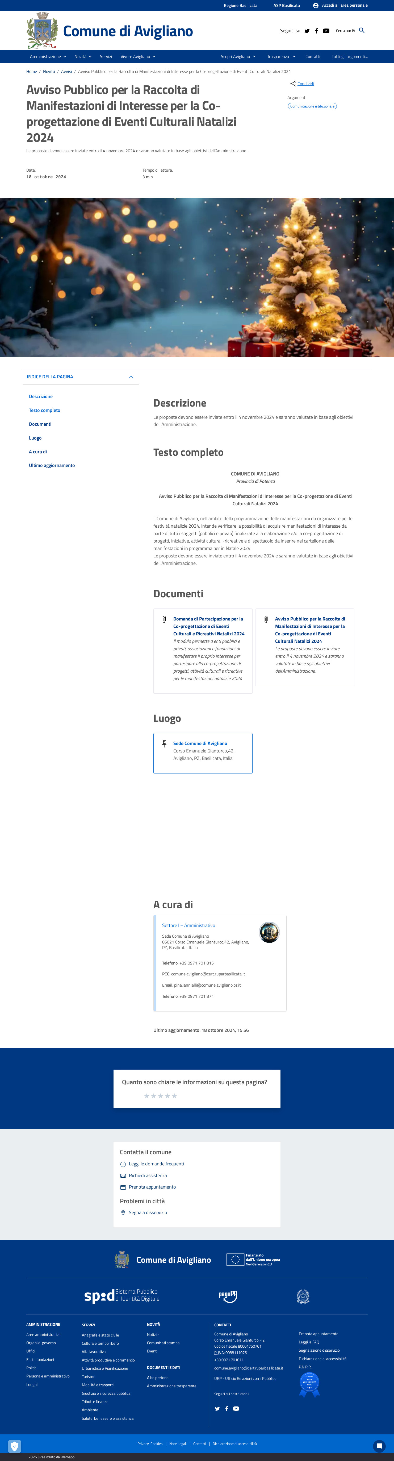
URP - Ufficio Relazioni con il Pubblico (245, 1378)
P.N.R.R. (305, 1367)
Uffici (30, 1351)
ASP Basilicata (287, 5)
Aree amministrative (43, 1334)
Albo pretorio (158, 1378)
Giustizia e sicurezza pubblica (106, 1393)
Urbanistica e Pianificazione (105, 1368)
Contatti (222, 1325)
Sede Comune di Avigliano (200, 743)
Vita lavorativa (94, 1351)
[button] (340, 5)
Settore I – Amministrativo (188, 925)
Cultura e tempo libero (100, 1343)
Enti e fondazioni (40, 1359)
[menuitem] (233, 56)
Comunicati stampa (163, 1343)
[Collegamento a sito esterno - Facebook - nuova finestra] (316, 30)
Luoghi (31, 1384)
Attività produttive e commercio (108, 1360)
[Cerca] (362, 30)
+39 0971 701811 (229, 1360)
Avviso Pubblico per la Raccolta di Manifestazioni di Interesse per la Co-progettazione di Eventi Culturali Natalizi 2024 (184, 71)
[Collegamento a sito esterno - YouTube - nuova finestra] (326, 30)
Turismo (88, 1376)
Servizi (88, 1325)
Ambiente (90, 1410)
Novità (49, 71)
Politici (31, 1368)
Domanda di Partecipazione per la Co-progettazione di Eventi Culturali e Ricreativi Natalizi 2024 (209, 626)
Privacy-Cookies (150, 1443)
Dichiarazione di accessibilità (323, 1359)
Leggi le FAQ (309, 1342)
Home (31, 71)
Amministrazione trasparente (171, 1386)
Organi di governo (41, 1343)
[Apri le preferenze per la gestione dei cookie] (14, 1446)
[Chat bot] (379, 1446)
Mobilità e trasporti (98, 1385)
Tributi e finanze (95, 1401)
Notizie (153, 1334)
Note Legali (178, 1443)
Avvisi (66, 71)
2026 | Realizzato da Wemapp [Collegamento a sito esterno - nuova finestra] (51, 1457)
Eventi (152, 1351)
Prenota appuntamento (318, 1334)
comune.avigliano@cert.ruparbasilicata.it (248, 1368)
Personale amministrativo (48, 1376)
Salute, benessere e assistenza (108, 1418)
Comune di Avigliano (128, 30)
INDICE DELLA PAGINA (50, 376)
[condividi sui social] (301, 83)
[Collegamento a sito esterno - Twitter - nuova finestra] (307, 30)
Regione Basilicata (240, 5)
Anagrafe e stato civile (100, 1335)
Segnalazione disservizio (319, 1350)
